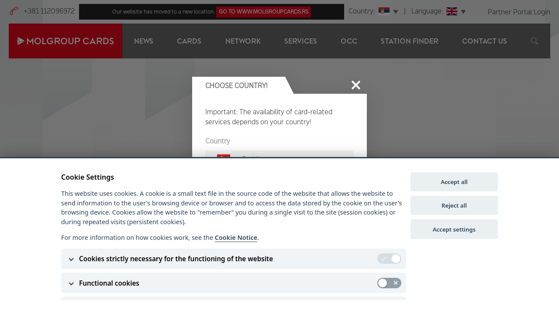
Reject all (454, 205)
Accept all (454, 182)
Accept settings (454, 229)
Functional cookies (109, 283)
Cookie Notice (236, 237)
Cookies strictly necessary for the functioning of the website (176, 258)
